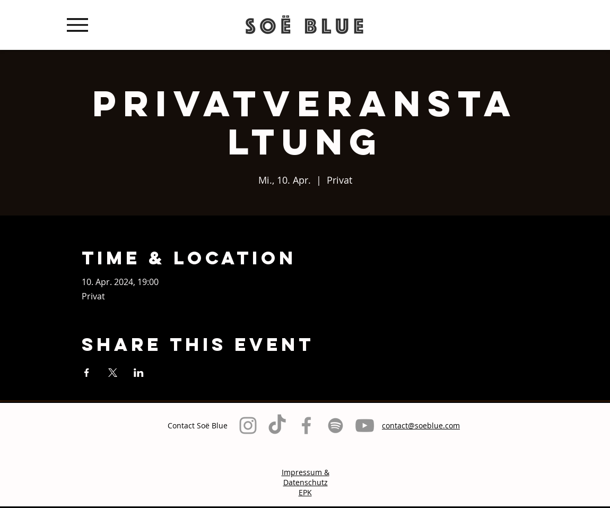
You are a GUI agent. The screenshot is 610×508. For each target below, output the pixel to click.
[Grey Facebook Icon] (306, 425)
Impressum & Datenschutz (305, 477)
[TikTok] (277, 425)
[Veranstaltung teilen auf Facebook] (87, 372)
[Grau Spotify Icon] (335, 425)
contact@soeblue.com (421, 425)
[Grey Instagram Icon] (248, 425)
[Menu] (77, 24)
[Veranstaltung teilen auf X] (113, 372)
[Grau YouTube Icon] (364, 425)
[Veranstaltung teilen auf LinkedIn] (139, 372)
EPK (305, 492)
